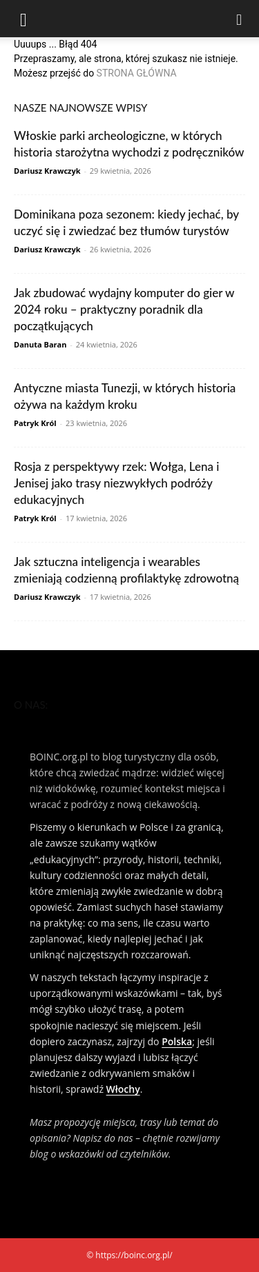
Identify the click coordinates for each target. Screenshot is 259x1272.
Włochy (123, 1089)
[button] (23, 18)
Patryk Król (35, 423)
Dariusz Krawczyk (47, 170)
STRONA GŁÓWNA (137, 73)
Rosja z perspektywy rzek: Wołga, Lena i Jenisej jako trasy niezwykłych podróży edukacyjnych (116, 483)
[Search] (239, 18)
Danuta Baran (40, 344)
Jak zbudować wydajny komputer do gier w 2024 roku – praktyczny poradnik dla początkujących (124, 309)
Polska (177, 1041)
